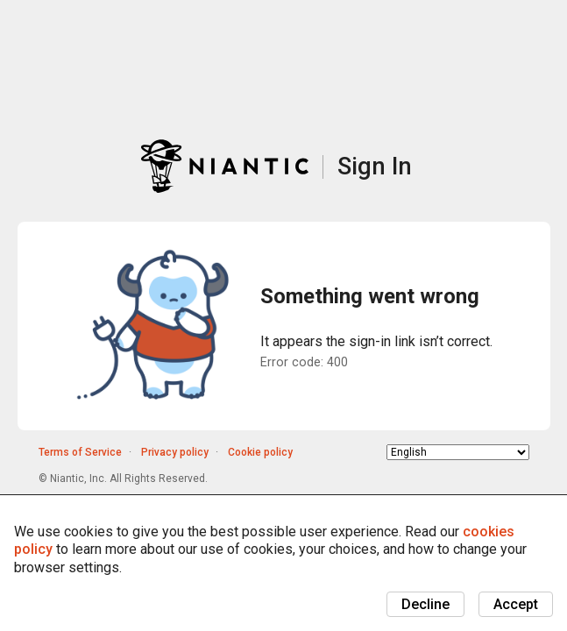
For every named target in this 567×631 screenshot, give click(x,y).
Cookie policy (260, 452)
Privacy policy (175, 452)
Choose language (386, 451)
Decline (425, 604)
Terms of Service (80, 452)
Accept (515, 604)
